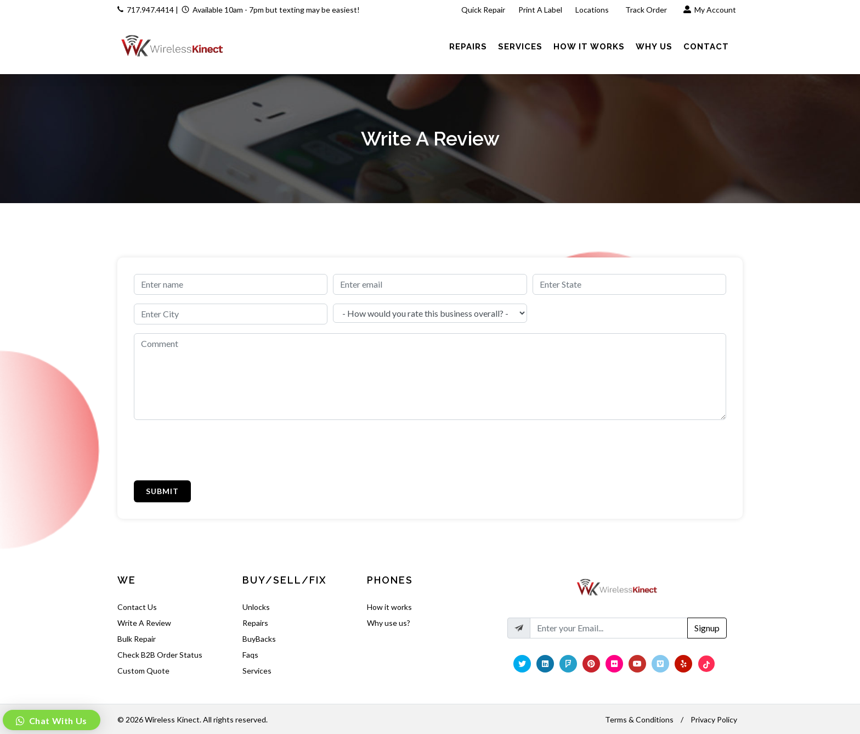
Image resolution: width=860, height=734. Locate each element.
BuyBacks (259, 638)
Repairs (255, 622)
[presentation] (217, 450)
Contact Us (137, 607)
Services (256, 670)
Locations (592, 9)
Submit (162, 491)
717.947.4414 (150, 9)
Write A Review (144, 622)
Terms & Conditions (639, 719)
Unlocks (256, 607)
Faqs (250, 654)
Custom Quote (143, 670)
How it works (389, 607)
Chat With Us (57, 720)
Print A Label (540, 9)
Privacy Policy (714, 719)
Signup (707, 628)
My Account (709, 9)
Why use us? (388, 622)
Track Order (647, 9)
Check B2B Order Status (159, 654)
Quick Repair (483, 9)
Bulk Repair (136, 638)
